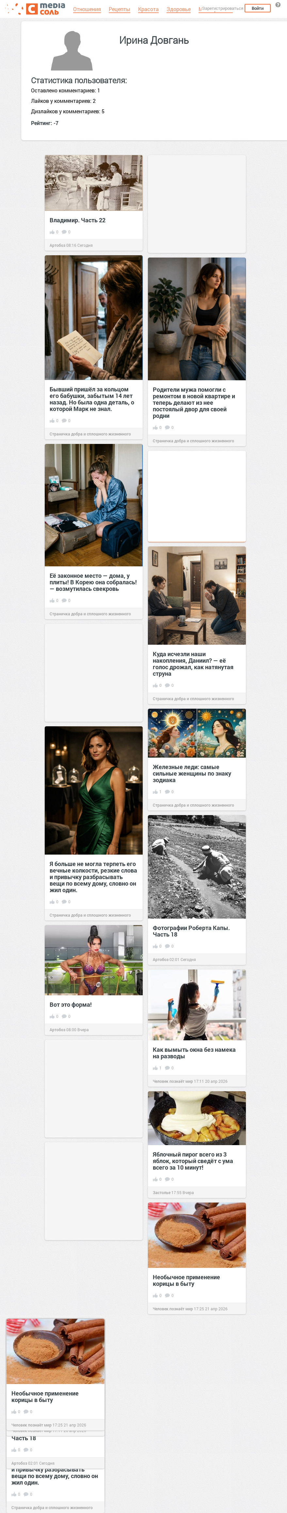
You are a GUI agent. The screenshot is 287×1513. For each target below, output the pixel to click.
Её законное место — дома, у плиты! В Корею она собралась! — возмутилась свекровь (93, 582)
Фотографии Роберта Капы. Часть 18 (191, 931)
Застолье (161, 1192)
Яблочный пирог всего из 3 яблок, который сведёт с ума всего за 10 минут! (193, 1161)
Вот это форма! (71, 1004)
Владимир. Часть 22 (77, 220)
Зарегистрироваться (222, 8)
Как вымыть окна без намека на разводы (194, 1052)
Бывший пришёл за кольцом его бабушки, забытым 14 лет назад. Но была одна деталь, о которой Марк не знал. (92, 399)
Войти (257, 8)
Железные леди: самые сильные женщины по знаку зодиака (192, 773)
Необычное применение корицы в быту (186, 1280)
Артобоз (57, 245)
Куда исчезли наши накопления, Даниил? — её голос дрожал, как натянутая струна (193, 664)
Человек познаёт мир (173, 1081)
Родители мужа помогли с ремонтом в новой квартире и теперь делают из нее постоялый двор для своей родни (194, 402)
